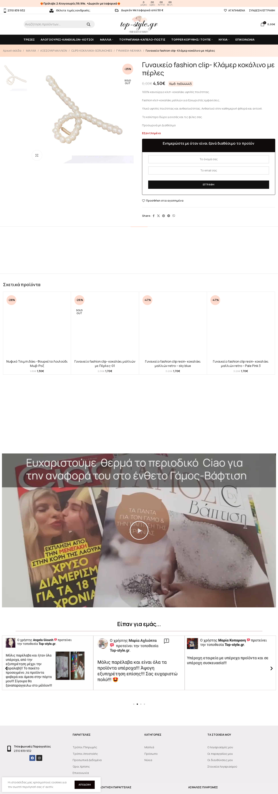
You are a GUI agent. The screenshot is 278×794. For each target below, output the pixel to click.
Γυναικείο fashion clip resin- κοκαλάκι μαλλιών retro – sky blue (173, 595)
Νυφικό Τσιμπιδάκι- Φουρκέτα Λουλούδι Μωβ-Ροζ (37, 363)
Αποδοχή (85, 784)
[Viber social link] (173, 216)
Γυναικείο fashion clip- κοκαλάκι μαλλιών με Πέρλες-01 (104, 363)
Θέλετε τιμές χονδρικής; (70, 10)
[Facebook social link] (153, 216)
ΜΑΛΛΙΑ (30, 50)
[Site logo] (139, 24)
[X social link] (158, 216)
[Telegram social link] (168, 216)
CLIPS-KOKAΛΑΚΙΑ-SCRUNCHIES (91, 50)
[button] (139, 701)
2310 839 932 (14, 10)
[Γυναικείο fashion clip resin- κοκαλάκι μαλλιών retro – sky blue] (173, 441)
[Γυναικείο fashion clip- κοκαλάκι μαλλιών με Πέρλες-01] (105, 325)
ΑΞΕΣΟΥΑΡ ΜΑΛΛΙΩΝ (53, 50)
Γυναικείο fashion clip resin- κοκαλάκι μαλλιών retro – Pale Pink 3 (241, 595)
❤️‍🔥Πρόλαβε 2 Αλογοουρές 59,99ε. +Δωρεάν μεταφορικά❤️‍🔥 (80, 3)
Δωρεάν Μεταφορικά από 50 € (139, 10)
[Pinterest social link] (163, 216)
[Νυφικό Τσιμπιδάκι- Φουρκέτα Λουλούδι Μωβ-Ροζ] (37, 325)
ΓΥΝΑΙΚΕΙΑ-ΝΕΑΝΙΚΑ (128, 50)
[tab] (139, 232)
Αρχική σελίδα (12, 50)
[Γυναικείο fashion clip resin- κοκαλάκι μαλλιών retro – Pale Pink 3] (241, 441)
